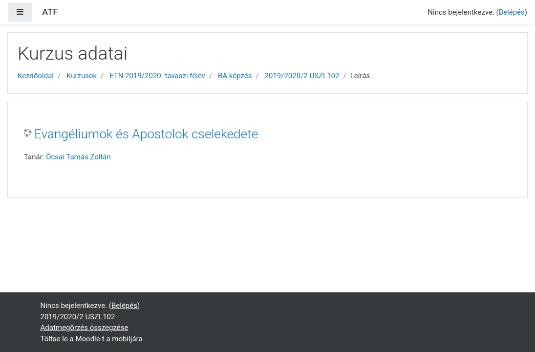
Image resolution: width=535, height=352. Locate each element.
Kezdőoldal (36, 75)
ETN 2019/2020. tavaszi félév (157, 75)
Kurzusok (81, 75)
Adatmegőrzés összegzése (84, 327)
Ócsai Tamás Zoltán (78, 157)
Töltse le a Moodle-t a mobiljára (92, 338)
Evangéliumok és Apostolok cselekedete (146, 134)
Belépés (512, 12)
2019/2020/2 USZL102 (302, 75)
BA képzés (235, 75)
